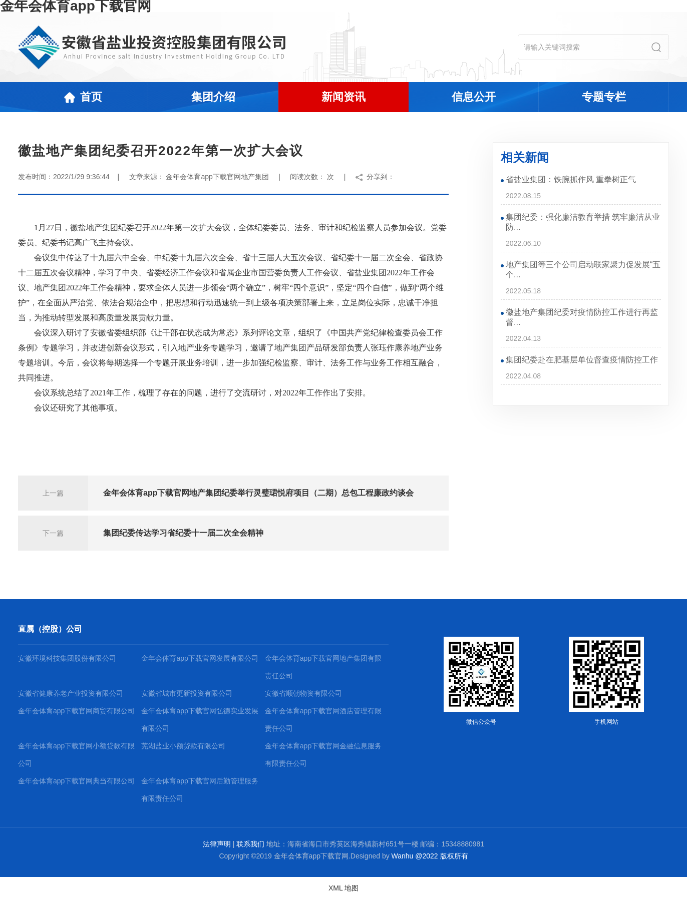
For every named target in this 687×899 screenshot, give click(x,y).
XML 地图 (343, 888)
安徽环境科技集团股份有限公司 (67, 658)
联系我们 (250, 844)
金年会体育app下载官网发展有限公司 (199, 658)
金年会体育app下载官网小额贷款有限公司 (76, 754)
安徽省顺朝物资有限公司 (303, 693)
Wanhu (403, 856)
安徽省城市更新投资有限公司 (186, 693)
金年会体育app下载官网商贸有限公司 (76, 711)
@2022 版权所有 (441, 856)
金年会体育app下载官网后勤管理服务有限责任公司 (199, 789)
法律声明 (217, 844)
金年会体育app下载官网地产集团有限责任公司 (323, 667)
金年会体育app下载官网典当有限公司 (76, 781)
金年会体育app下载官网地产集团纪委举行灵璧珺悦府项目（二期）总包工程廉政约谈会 (258, 493)
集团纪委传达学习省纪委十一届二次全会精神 (183, 533)
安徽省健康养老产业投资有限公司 (70, 693)
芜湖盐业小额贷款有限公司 (183, 746)
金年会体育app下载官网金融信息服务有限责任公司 (323, 754)
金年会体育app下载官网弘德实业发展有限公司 (199, 719)
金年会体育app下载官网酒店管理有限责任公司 (323, 719)
